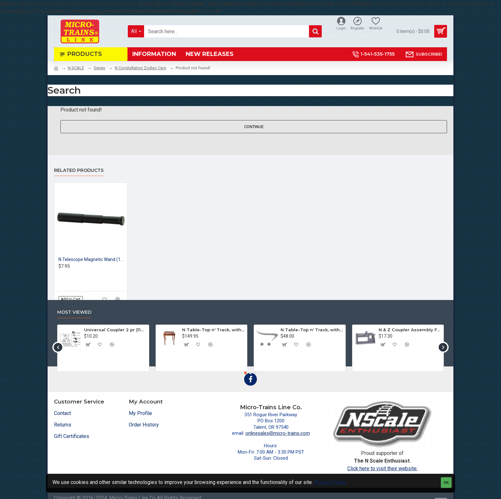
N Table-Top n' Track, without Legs (312, 329)
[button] (58, 347)
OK (446, 482)
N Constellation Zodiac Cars (140, 67)
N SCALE (76, 67)
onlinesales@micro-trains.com (277, 433)
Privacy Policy (330, 482)
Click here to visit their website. (382, 468)
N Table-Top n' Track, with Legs (213, 329)
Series (99, 67)
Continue (254, 126)
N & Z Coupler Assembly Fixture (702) (410, 329)
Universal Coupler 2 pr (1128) (115, 329)
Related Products (79, 170)
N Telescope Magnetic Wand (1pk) (92, 259)
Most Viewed (74, 312)
